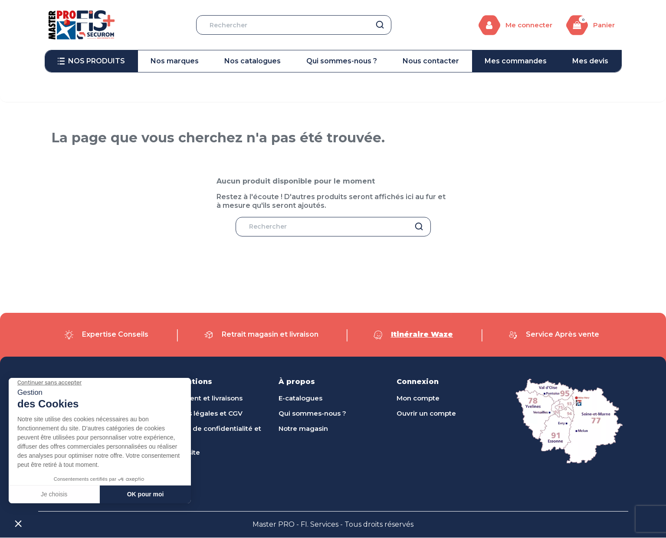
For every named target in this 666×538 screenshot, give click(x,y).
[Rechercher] (293, 25)
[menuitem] (91, 61)
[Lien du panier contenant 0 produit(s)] (590, 25)
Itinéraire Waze (422, 335)
